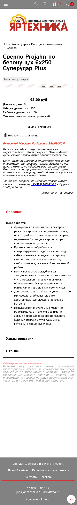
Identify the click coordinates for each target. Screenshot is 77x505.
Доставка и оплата (38, 464)
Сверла (12, 48)
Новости (58, 464)
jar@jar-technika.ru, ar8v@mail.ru (38, 492)
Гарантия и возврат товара (50, 470)
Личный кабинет (19, 470)
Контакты (31, 477)
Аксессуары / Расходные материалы (37, 44)
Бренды (18, 464)
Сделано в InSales (38, 499)
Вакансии (46, 477)
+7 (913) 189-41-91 (38, 488)
